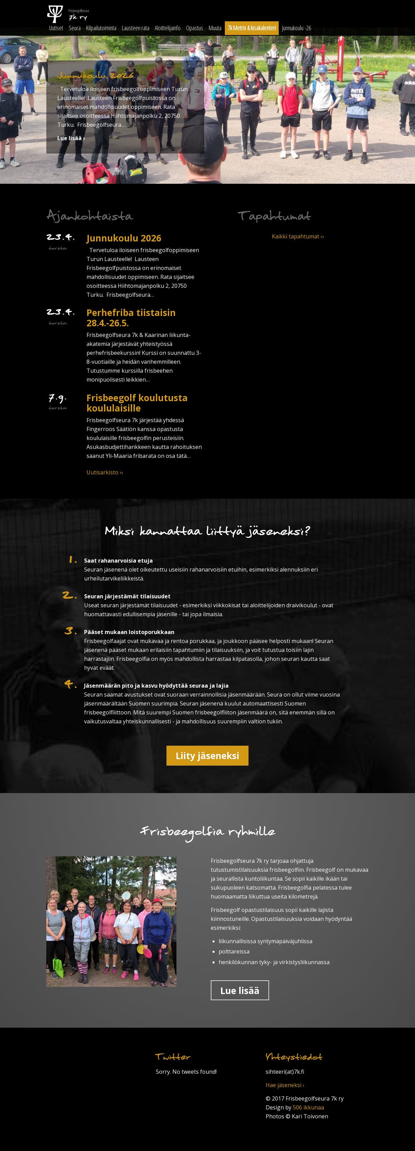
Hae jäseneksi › (285, 1085)
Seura (75, 28)
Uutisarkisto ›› (105, 472)
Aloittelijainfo (168, 28)
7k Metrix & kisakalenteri (252, 28)
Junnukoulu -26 (296, 28)
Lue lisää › (71, 138)
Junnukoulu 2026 (124, 238)
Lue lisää (240, 990)
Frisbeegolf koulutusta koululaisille (137, 403)
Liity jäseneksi (207, 755)
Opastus (194, 28)
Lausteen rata (135, 28)
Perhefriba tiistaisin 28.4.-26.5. (131, 317)
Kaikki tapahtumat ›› (298, 236)
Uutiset (56, 28)
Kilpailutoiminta (101, 28)
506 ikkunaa (308, 1107)
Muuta (215, 28)
